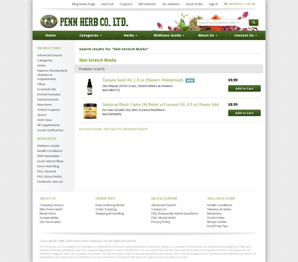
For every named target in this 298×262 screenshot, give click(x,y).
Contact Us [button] (245, 35)
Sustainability (49, 217)
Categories (45, 60)
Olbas (41, 84)
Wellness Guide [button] (169, 35)
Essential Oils (46, 89)
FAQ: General (46, 171)
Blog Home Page (83, 4)
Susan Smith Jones (50, 130)
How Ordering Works (110, 205)
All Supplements (48, 125)
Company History (52, 205)
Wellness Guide (48, 146)
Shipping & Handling (109, 213)
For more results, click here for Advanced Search (113, 129)
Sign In (213, 4)
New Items (44, 104)
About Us (48, 198)
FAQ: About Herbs (49, 176)
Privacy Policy (160, 222)
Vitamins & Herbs (219, 209)
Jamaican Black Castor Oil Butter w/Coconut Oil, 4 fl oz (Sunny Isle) (160, 104)
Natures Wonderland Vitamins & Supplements (52, 74)
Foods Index (215, 217)
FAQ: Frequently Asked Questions (174, 213)
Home (50, 35)
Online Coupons (48, 109)
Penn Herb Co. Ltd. (84, 21)
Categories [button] (90, 35)
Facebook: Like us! (50, 181)
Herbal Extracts (48, 99)
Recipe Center (217, 222)
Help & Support (164, 198)
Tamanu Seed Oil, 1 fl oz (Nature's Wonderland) (142, 80)
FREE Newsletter (48, 156)
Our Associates (50, 222)
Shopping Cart (241, 4)
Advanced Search (49, 55)
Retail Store (48, 213)
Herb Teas (44, 120)
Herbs (41, 65)
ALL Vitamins (171, 4)
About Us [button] (207, 35)
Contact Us (158, 209)
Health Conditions (49, 151)
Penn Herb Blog (48, 166)
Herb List (107, 4)
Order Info (105, 198)
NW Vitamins (147, 4)
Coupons (126, 4)
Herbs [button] (130, 35)
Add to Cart (244, 88)
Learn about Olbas (50, 161)
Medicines (214, 213)
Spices (42, 115)
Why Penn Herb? (51, 209)
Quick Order (194, 4)
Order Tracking (105, 209)
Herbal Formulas (49, 94)
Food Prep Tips (217, 226)
